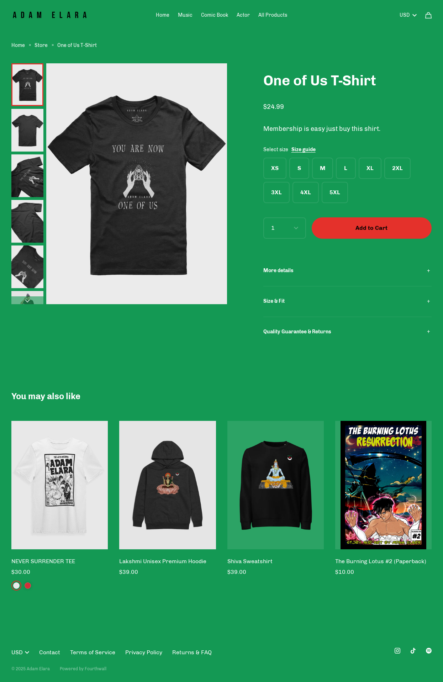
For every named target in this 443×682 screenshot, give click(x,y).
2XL (397, 168)
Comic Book (214, 15)
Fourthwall (95, 668)
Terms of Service (92, 652)
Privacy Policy (143, 652)
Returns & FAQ (192, 652)
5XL (334, 192)
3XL (276, 192)
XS (275, 168)
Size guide (303, 150)
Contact (49, 652)
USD (408, 15)
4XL (305, 192)
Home (162, 15)
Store (42, 45)
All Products (272, 15)
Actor (243, 15)
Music (185, 15)
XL (370, 168)
